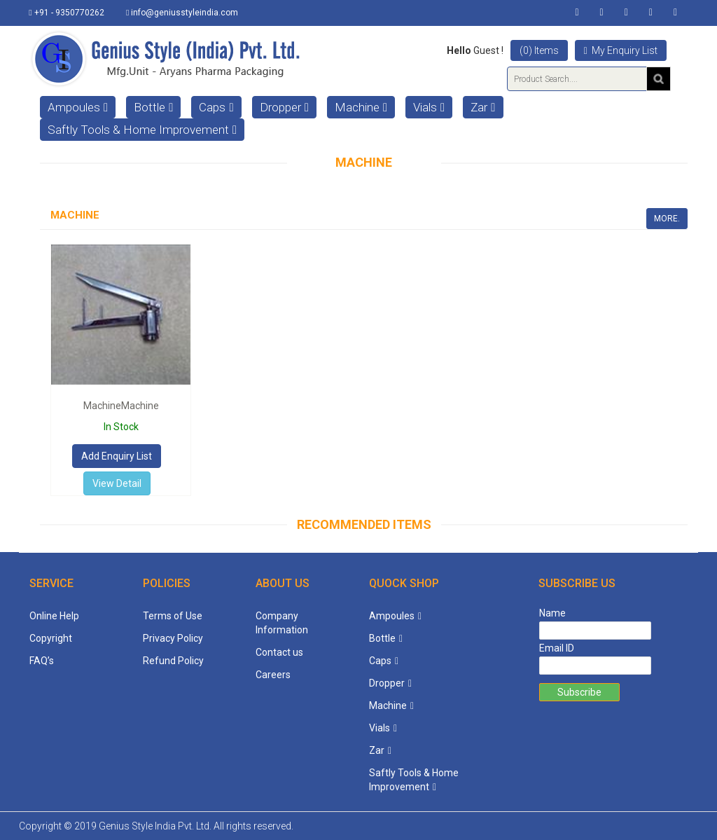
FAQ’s (41, 660)
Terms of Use (172, 615)
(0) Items (539, 50)
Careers (273, 674)
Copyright (50, 638)
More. (667, 218)
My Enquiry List (620, 50)
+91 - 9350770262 (66, 13)
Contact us (279, 652)
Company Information (282, 622)
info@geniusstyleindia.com (183, 13)
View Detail (116, 483)
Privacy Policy (173, 638)
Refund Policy (173, 660)
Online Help (54, 615)
